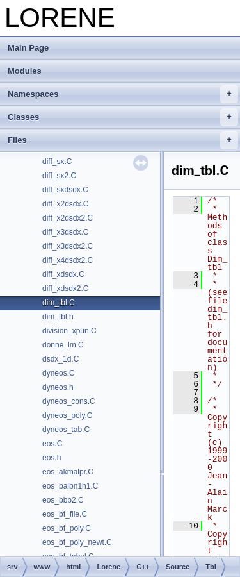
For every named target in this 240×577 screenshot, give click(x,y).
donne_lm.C (63, 344)
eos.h (51, 457)
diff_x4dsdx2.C (67, 260)
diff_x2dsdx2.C (67, 217)
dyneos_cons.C (68, 401)
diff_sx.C (57, 161)
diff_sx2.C (59, 175)
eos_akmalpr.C (67, 471)
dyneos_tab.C (66, 429)
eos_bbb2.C (63, 500)
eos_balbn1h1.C (70, 485)
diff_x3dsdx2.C (67, 246)
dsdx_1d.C (60, 359)
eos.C (52, 443)
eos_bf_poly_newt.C (77, 542)
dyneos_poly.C (67, 415)
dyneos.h (58, 387)
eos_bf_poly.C (66, 528)
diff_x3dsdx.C (65, 232)
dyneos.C (58, 373)
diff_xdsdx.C (63, 274)
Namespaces (123, 94)
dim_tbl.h (58, 316)
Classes (123, 117)
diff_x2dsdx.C (65, 203)
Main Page (28, 48)
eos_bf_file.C (64, 514)
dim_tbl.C (58, 302)
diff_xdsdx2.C (65, 288)
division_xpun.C (69, 330)
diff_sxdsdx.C (65, 189)
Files (123, 140)
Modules (25, 71)
